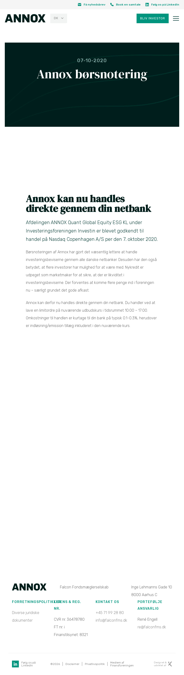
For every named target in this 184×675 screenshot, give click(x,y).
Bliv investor (152, 19)
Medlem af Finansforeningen (122, 664)
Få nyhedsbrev (91, 4)
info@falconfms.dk (111, 620)
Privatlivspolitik (95, 664)
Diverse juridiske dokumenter (25, 617)
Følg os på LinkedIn (162, 4)
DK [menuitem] (56, 19)
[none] (58, 19)
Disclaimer (72, 664)
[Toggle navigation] (176, 19)
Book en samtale (125, 4)
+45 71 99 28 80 (110, 613)
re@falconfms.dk (152, 627)
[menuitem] (58, 19)
